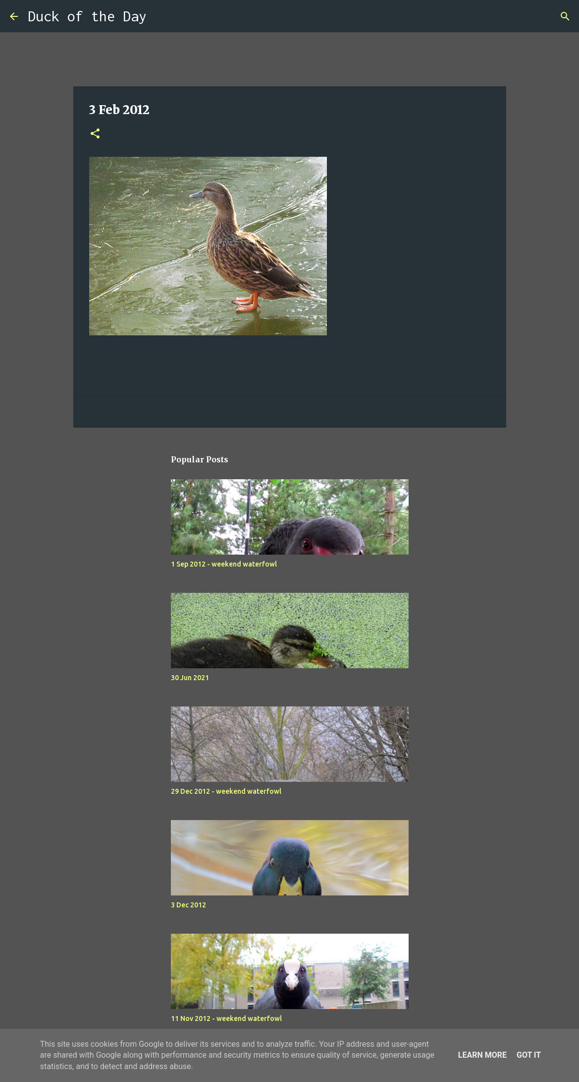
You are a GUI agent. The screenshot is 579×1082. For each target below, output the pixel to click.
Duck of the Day (87, 16)
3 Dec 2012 (188, 905)
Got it (529, 1055)
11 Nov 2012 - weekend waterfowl (226, 1018)
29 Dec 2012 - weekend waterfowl (226, 791)
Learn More (482, 1055)
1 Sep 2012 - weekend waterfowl (224, 564)
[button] (95, 134)
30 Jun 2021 (190, 678)
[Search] (160, 16)
